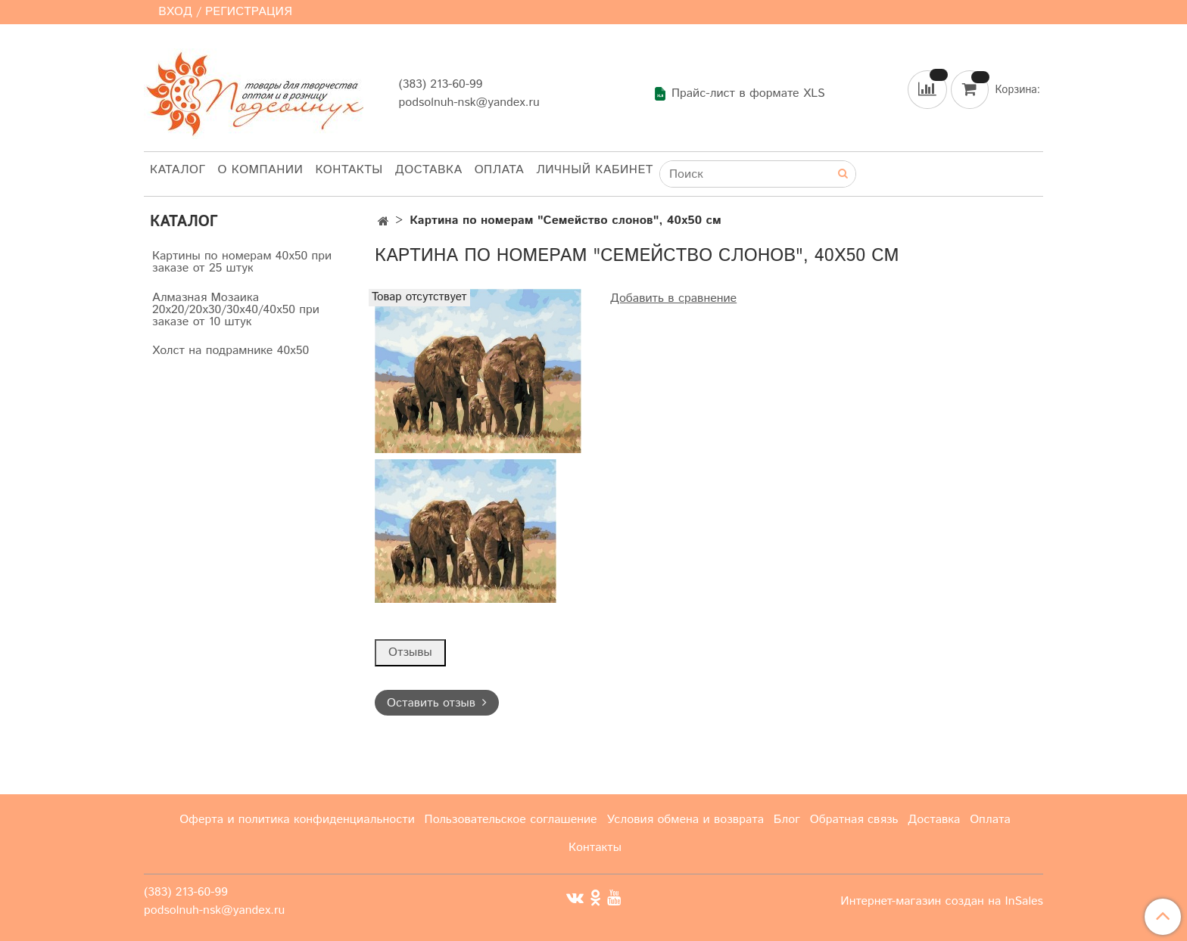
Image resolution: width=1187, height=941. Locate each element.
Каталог (178, 170)
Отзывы (410, 652)
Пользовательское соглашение (511, 819)
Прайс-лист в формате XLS (739, 94)
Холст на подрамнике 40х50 (230, 350)
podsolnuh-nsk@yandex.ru (468, 102)
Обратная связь (854, 819)
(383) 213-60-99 (440, 84)
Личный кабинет (594, 170)
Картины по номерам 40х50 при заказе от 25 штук (242, 262)
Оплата (500, 170)
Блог (787, 819)
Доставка (429, 170)
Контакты (348, 170)
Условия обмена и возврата (685, 819)
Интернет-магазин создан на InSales (941, 902)
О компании (261, 170)
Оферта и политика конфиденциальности (297, 819)
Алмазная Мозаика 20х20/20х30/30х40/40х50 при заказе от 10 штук (235, 310)
